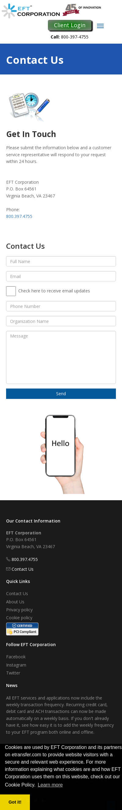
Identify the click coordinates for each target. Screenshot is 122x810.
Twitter (13, 673)
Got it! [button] (15, 802)
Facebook (16, 657)
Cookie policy (19, 617)
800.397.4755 (19, 216)
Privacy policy (19, 610)
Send (61, 393)
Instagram (16, 665)
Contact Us (23, 569)
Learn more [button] (50, 784)
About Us (15, 602)
